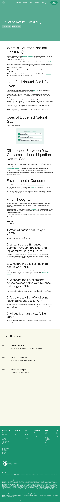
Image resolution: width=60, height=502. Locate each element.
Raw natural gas (11, 163)
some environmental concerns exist (35, 185)
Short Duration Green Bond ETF (47, 439)
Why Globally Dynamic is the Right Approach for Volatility (5, 449)
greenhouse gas (34, 187)
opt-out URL (11, 496)
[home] (3, 3)
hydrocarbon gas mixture (28, 56)
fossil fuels (48, 61)
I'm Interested (54, 3)
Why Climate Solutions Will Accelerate (5, 438)
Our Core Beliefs (5, 432)
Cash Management (37, 435)
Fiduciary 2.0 (27, 435)
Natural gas (35, 90)
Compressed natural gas (13, 168)
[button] (18, 2)
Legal (57, 436)
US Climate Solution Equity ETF (47, 434)
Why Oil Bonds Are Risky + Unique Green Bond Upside (5, 443)
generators (48, 73)
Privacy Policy (57, 433)
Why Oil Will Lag (5, 434)
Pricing (16, 434)
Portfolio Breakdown (4, 453)
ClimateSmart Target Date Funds (48, 444)
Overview (17, 432)
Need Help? (46, 2)
